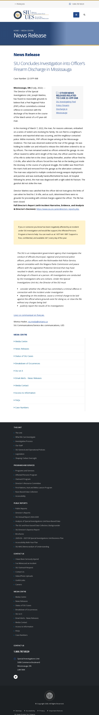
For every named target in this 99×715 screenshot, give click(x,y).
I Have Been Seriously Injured (27, 555)
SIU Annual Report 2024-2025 (27, 514)
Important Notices (57, 705)
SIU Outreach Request (24, 564)
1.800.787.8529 (76, 4)
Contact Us (19, 568)
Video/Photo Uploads (24, 572)
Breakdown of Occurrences (26, 605)
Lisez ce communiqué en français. (29, 315)
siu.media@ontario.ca (38, 321)
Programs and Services (25, 469)
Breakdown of (27, 363)
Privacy (42, 705)
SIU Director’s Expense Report (28, 527)
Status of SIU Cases (23, 600)
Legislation (19, 453)
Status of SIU (23, 356)
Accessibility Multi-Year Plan (27, 539)
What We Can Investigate (25, 437)
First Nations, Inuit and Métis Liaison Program (34, 486)
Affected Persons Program (26, 473)
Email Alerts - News (28, 378)
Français (20, 4)
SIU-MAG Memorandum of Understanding (32, 543)
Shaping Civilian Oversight (26, 457)
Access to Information (24, 621)
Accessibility (20, 494)
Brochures (19, 531)
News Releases (22, 596)
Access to (24, 392)
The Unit (18, 432)
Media (20, 341)
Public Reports (21, 506)
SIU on (18, 370)
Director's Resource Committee (28, 482)
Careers (18, 580)
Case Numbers (21, 629)
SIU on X (18, 609)
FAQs (17, 625)
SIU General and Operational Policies (30, 449)
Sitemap (18, 705)
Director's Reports (23, 510)
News (21, 348)
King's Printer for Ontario (26, 709)
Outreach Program (23, 478)
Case (21, 407)
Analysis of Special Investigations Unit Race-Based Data (38, 518)
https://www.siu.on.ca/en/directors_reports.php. (58, 209)
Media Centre (27, 30)
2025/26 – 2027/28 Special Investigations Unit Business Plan (40, 535)
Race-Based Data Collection (26, 490)
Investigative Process (24, 441)
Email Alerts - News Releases (27, 613)
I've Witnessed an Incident (26, 559)
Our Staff (19, 445)
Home (16, 30)
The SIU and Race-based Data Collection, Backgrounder (38, 523)
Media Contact (21, 617)
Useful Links (20, 576)
